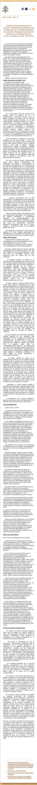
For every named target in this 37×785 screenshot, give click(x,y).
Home (4, 17)
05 (18, 17)
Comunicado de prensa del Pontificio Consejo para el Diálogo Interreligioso (20, 777)
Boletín (9, 17)
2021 (14, 17)
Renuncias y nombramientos (17, 771)
